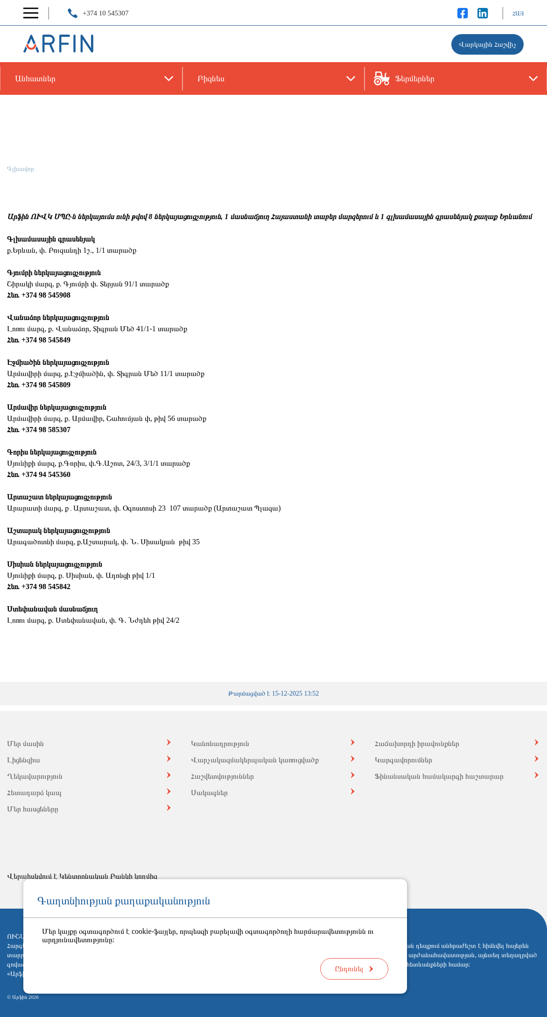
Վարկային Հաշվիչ (487, 44)
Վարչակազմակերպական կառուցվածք (255, 760)
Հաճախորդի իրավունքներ (417, 743)
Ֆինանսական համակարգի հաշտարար (439, 776)
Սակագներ (209, 793)
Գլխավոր (20, 168)
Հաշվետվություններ (222, 776)
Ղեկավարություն (35, 776)
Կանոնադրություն (220, 743)
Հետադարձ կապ (34, 793)
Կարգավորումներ (403, 760)
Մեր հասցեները (32, 809)
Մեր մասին (25, 743)
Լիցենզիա (23, 760)
